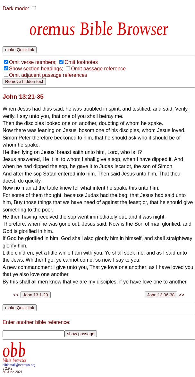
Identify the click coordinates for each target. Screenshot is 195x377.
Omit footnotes (81, 62)
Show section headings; (36, 68)
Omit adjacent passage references (48, 75)
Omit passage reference (98, 68)
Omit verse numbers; (32, 62)
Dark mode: (16, 8)
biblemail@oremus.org (19, 365)
